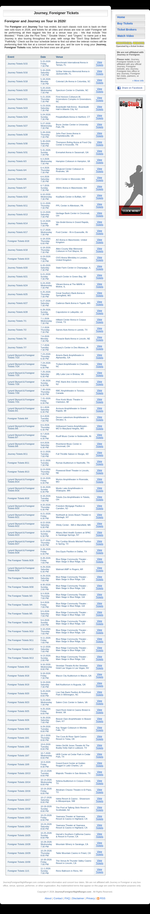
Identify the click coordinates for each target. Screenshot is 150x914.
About (48, 898)
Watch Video (125, 35)
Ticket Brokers (127, 29)
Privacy (90, 898)
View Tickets (99, 63)
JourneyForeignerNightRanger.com (20, 882)
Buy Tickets (125, 23)
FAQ (67, 898)
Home (121, 17)
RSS (102, 898)
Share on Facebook (132, 88)
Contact (57, 898)
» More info (138, 80)
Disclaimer (78, 898)
